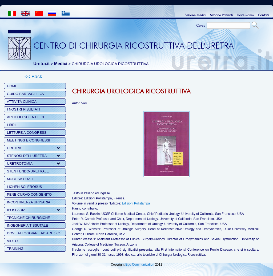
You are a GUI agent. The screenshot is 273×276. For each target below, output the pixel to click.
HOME (12, 86)
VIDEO (12, 241)
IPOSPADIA (16, 210)
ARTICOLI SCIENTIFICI (25, 117)
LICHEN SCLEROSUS (24, 187)
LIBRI (11, 125)
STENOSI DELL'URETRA (27, 156)
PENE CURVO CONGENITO (29, 194)
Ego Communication (139, 264)
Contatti (263, 15)
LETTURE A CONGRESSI (27, 133)
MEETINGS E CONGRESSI (28, 140)
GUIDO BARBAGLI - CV (26, 94)
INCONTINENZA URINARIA (28, 202)
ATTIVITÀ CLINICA (22, 102)
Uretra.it (41, 63)
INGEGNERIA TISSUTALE (27, 225)
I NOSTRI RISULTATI (23, 109)
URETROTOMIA (20, 163)
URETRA (14, 148)
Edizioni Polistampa (136, 203)
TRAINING (15, 249)
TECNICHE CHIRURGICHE (28, 218)
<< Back (33, 76)
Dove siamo (245, 15)
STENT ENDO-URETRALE (28, 171)
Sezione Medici (195, 15)
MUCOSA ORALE (21, 179)
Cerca (201, 25)
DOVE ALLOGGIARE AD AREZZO (33, 233)
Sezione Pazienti (221, 15)
